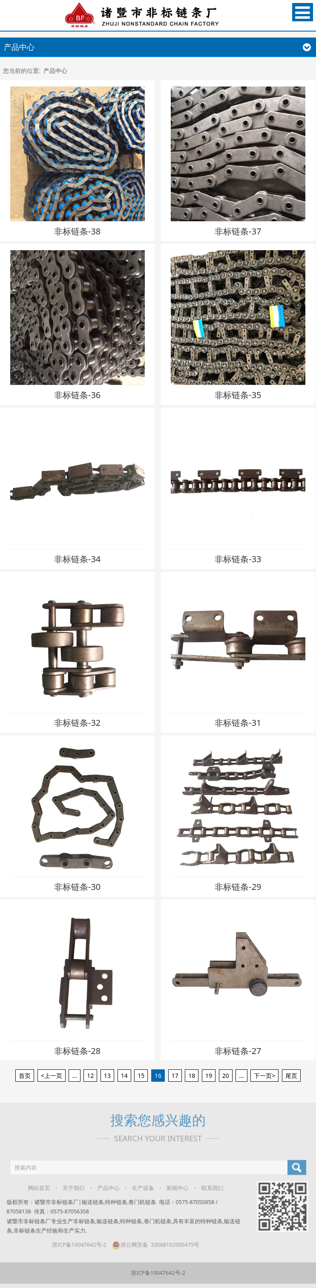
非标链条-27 (238, 1051)
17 (175, 1075)
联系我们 (207, 1188)
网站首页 (34, 1188)
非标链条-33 (238, 559)
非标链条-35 (238, 395)
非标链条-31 (238, 722)
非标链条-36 (77, 395)
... (74, 1075)
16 (158, 1075)
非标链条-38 (77, 231)
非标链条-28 (77, 1051)
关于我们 (69, 1188)
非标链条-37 (238, 231)
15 (141, 1075)
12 (90, 1075)
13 (107, 1075)
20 (225, 1075)
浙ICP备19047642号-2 (74, 1244)
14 (124, 1075)
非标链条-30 (77, 886)
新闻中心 (173, 1188)
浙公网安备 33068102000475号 (150, 1244)
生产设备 (138, 1188)
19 (208, 1075)
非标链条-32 (77, 722)
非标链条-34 (77, 559)
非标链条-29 (238, 886)
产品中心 (55, 70)
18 (191, 1075)
